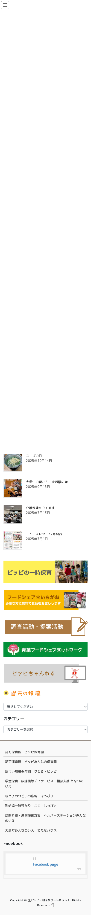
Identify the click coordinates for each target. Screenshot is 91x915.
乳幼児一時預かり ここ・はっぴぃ (31, 805)
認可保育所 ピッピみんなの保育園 (31, 761)
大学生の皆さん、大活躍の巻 (47, 482)
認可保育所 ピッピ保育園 (24, 752)
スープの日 (34, 456)
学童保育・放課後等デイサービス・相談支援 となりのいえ (44, 783)
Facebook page (45, 864)
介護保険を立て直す (40, 508)
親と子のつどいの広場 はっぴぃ (29, 796)
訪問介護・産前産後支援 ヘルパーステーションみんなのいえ (45, 818)
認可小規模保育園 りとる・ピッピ (31, 771)
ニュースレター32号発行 (44, 534)
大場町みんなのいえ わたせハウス (31, 830)
